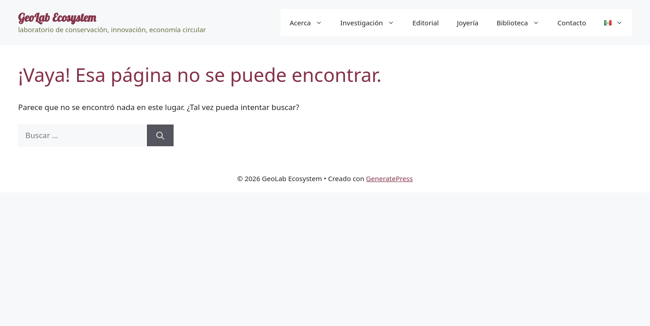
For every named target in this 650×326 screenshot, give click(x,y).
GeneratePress (389, 178)
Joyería (467, 22)
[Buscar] (160, 135)
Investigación (371, 22)
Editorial (425, 22)
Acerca (310, 22)
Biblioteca (522, 22)
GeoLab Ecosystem (57, 17)
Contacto (572, 22)
